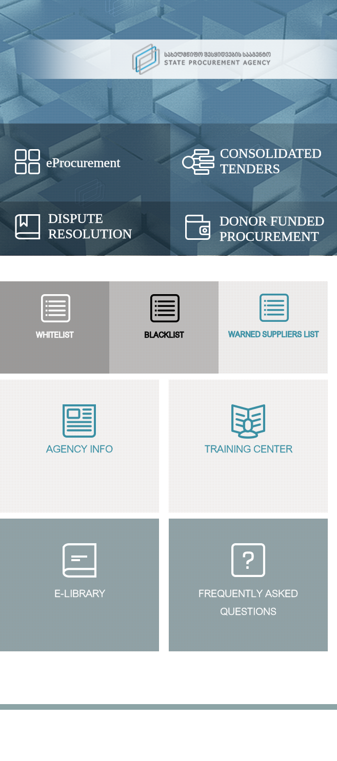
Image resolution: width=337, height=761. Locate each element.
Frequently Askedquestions (248, 600)
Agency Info (79, 448)
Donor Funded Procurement (272, 229)
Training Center (248, 448)
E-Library (79, 592)
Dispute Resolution (90, 226)
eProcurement (83, 162)
